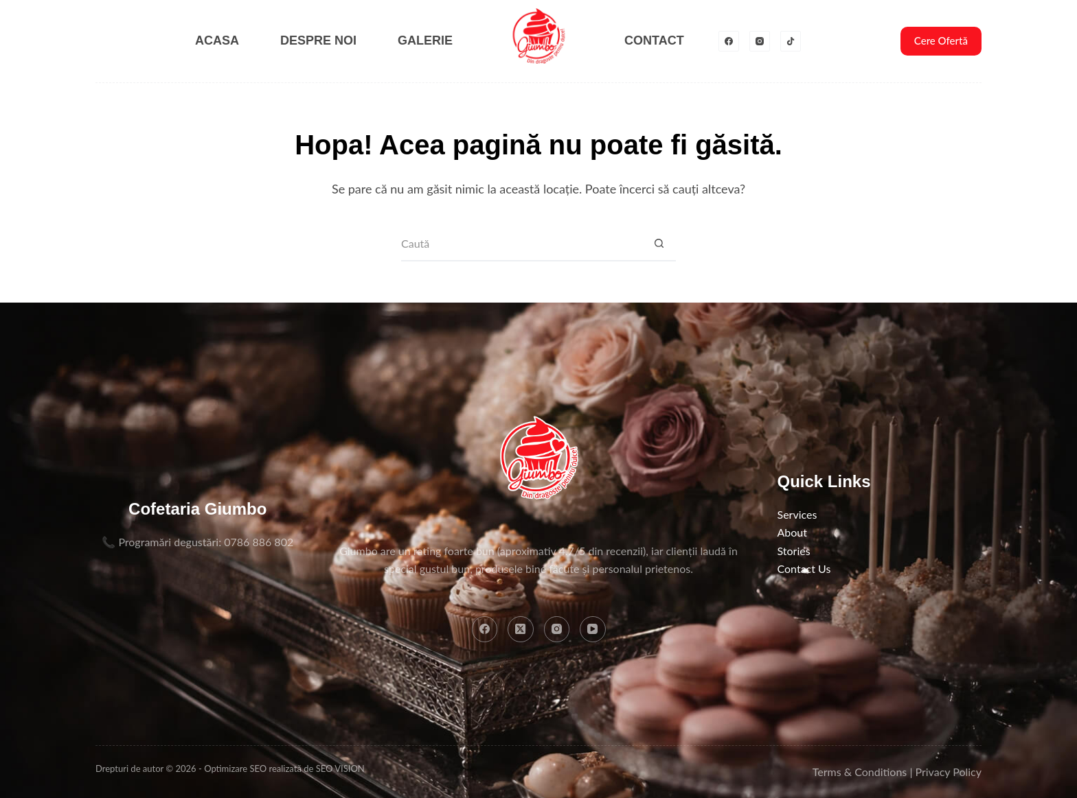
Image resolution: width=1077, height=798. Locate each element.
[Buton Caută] (659, 244)
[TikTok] (790, 41)
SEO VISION (340, 768)
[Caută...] (521, 244)
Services (797, 514)
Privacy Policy (948, 771)
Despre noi (318, 40)
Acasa (217, 40)
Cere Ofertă (941, 40)
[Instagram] (759, 41)
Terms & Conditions (860, 771)
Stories (794, 550)
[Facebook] (728, 41)
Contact (654, 40)
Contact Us (804, 568)
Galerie (425, 40)
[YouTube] (593, 629)
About (793, 532)
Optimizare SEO (235, 768)
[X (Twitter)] (521, 629)
